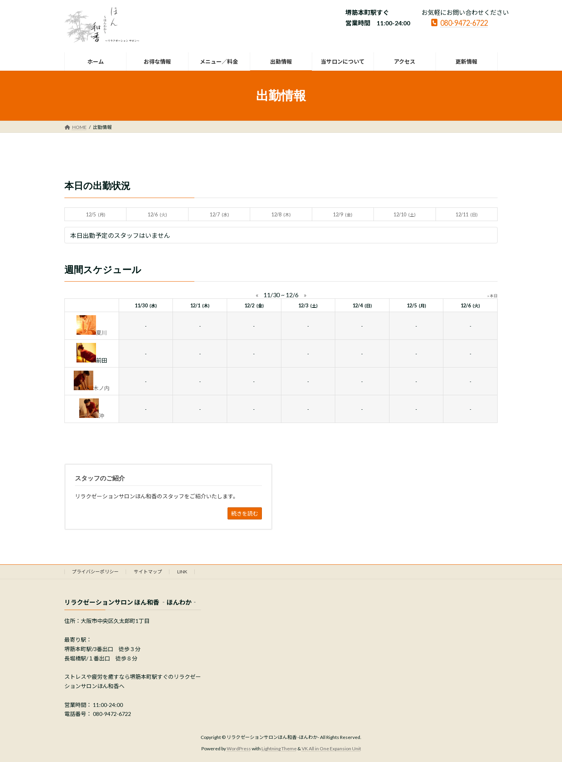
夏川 (101, 332)
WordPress (239, 748)
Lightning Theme (279, 748)
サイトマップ (148, 572)
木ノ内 (101, 388)
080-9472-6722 (459, 22)
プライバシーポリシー (95, 572)
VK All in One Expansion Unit (331, 748)
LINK (182, 572)
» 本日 (492, 295)
